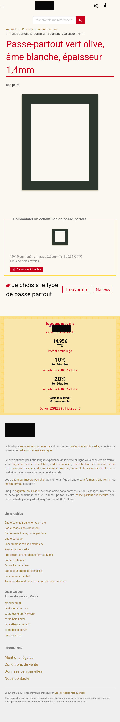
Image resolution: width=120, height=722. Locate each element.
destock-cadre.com (16, 608)
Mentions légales (19, 657)
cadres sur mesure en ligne (35, 450)
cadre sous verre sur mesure (51, 468)
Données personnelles (23, 671)
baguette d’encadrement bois (30, 464)
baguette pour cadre (27, 491)
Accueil (11, 29)
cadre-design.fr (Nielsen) (20, 613)
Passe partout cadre (17, 549)
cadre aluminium (60, 464)
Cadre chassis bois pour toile (22, 528)
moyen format (13, 483)
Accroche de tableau (17, 565)
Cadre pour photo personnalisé (23, 571)
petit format (87, 479)
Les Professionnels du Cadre (69, 692)
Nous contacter (18, 678)
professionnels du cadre (84, 446)
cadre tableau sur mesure (89, 464)
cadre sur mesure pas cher (28, 479)
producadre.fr (13, 603)
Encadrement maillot (17, 576)
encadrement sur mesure (35, 446)
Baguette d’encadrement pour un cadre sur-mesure (35, 581)
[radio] (76, 289)
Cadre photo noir (15, 560)
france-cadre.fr (14, 635)
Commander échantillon (27, 269)
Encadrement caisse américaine (24, 544)
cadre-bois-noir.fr (15, 619)
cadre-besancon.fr (16, 629)
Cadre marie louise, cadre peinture (25, 533)
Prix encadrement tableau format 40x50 (29, 554)
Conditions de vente (21, 664)
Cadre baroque (14, 538)
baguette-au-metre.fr (17, 624)
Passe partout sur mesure (39, 29)
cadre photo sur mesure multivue (91, 468)
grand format (103, 479)
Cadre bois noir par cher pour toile (25, 522)
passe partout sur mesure (91, 495)
